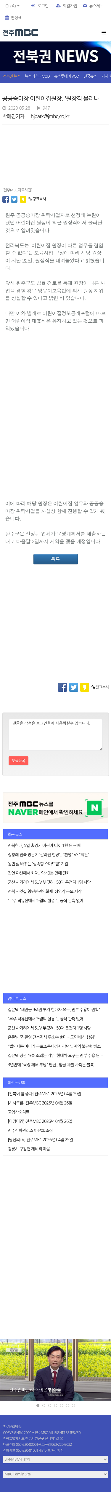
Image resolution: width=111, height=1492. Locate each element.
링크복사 (37, 199)
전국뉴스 (90, 76)
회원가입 (66, 6)
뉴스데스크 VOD (37, 76)
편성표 (13, 18)
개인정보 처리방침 (51, 1450)
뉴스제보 (93, 6)
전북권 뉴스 (11, 76)
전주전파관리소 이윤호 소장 (35, 1389)
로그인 (43, 6)
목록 (55, 559)
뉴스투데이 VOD (66, 76)
